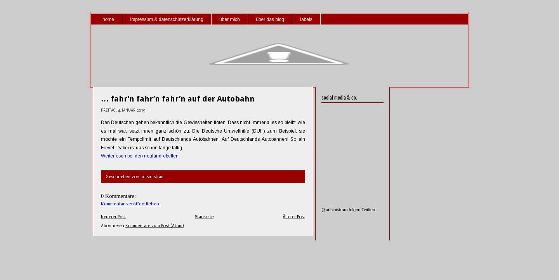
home (108, 19)
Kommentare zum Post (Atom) (154, 225)
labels (306, 19)
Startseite (204, 216)
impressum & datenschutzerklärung (166, 19)
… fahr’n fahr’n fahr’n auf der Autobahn (178, 98)
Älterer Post (294, 216)
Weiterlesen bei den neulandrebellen (140, 156)
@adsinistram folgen (340, 209)
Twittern (369, 209)
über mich (229, 19)
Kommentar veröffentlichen (130, 203)
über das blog (270, 19)
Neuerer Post (113, 216)
